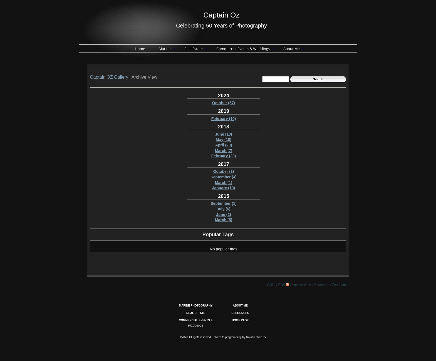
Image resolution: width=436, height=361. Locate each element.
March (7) (223, 150)
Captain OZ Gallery (109, 77)
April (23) (223, 145)
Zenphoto (339, 285)
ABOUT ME (240, 305)
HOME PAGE (240, 320)
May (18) (223, 139)
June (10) (223, 134)
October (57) (223, 103)
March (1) (223, 182)
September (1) (223, 203)
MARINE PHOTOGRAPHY (195, 305)
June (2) (223, 214)
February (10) (223, 118)
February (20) (223, 156)
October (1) (223, 171)
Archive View (301, 285)
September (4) (223, 177)
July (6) (223, 209)
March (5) (223, 220)
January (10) (223, 188)
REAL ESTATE (195, 313)
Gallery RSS (278, 285)
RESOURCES (240, 313)
